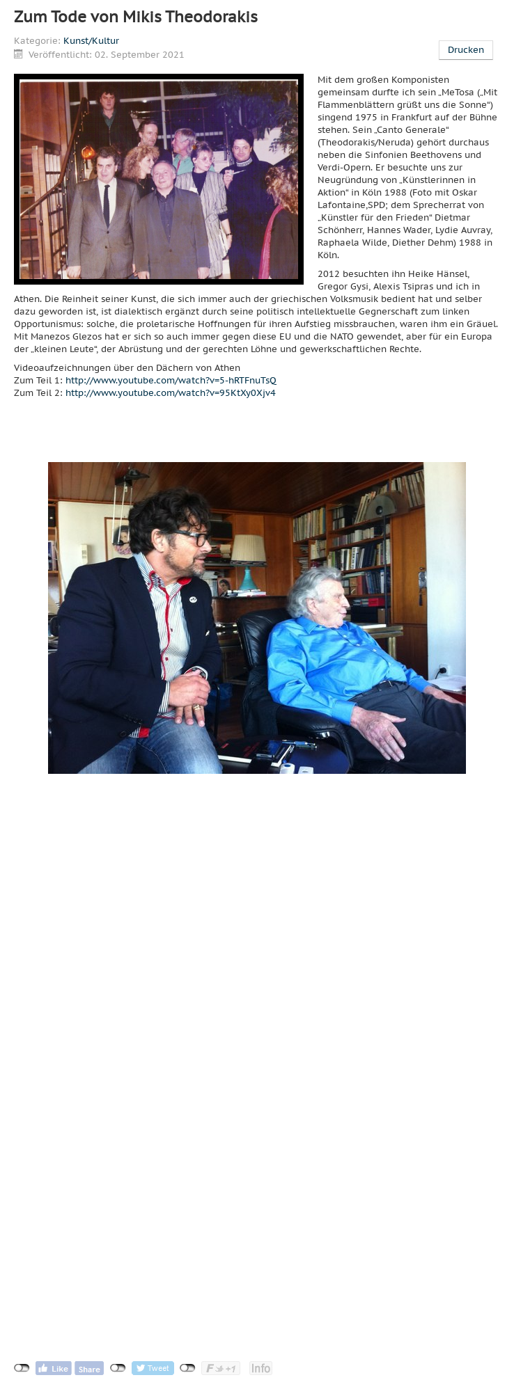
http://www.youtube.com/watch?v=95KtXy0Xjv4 (170, 393)
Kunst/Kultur (91, 41)
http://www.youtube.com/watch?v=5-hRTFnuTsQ (171, 380)
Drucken (466, 50)
